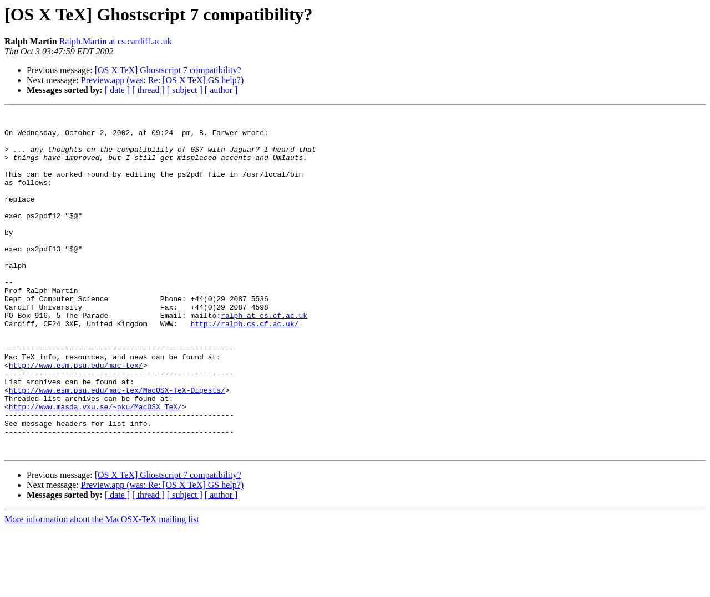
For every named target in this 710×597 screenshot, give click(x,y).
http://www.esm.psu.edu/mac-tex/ (76, 416)
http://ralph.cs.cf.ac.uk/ (244, 367)
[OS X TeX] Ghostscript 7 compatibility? (168, 70)
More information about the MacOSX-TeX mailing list (101, 587)
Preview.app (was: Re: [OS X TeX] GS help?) (162, 80)
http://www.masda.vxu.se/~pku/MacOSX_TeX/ (95, 466)
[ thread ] (148, 90)
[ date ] (117, 90)
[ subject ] (184, 90)
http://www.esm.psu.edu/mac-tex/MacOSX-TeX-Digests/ (117, 446)
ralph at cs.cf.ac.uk (264, 357)
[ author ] (221, 90)
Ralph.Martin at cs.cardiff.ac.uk (115, 41)
